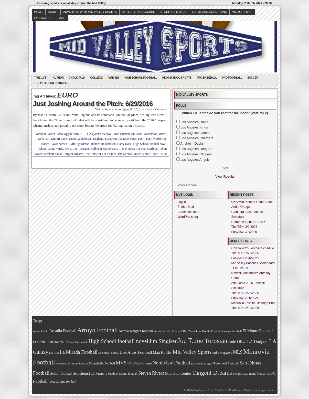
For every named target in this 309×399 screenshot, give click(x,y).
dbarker (114, 109)
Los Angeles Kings (194, 127)
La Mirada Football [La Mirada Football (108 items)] (79, 352)
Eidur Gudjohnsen (80, 139)
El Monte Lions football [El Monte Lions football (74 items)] (49, 342)
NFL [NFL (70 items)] (130, 363)
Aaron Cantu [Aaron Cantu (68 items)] (40, 331)
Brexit (163, 134)
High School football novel (149, 144)
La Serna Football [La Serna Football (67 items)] (108, 352)
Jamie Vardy (55, 148)
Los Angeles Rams (194, 122)
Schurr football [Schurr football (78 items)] (61, 373)
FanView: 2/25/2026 (245, 298)
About (53, 11)
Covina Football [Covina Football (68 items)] (232, 331)
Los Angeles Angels (194, 159)
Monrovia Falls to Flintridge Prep (253, 303)
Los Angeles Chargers (196, 138)
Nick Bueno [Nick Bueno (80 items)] (143, 363)
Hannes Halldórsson (103, 144)
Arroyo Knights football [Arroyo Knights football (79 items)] (136, 331)
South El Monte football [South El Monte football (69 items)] (122, 373)
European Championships (121, 139)
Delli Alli (43, 139)
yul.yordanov (265, 390)
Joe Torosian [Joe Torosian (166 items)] (210, 340)
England (98, 139)
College (96, 77)
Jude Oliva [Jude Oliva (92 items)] (237, 341)
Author (58, 77)
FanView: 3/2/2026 (244, 232)
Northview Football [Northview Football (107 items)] (171, 362)
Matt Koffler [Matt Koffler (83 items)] (162, 352)
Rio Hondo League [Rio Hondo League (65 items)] (201, 363)
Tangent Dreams (73, 154)
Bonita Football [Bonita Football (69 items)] (211, 331)
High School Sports (176, 77)
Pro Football (232, 77)
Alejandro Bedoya (100, 134)
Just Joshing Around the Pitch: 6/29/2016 (93, 103)
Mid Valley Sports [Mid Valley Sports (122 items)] (192, 352)
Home (38, 11)
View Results (225, 176)
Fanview (114, 77)
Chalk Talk (77, 77)
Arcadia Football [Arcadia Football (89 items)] (62, 331)
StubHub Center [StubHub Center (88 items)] (178, 373)
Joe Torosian (81, 148)
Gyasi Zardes (59, 144)
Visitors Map (242, 11)
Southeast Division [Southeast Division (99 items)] (90, 373)
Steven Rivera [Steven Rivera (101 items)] (151, 373)
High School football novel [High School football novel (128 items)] (118, 341)
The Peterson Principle (51, 83)
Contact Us (43, 17)
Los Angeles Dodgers (196, 149)
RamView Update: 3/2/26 (248, 222)
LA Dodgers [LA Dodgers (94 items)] (257, 341)
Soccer (252, 77)
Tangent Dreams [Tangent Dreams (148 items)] (212, 372)
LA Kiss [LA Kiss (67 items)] (54, 352)
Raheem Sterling (146, 148)
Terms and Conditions (209, 11)
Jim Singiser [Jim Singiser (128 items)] (163, 341)
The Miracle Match (129, 154)
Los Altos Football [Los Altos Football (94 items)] (136, 352)
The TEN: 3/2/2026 (244, 227)
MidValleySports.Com (200, 390)
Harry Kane (124, 144)
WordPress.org (188, 217)
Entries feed (186, 207)
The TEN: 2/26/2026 (245, 253)
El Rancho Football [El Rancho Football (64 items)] (77, 342)
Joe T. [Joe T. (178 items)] (185, 340)
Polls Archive (187, 185)
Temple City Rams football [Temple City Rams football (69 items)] (249, 373)
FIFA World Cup (156, 139)
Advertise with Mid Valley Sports (90, 11)
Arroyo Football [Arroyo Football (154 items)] (97, 330)
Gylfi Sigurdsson (78, 144)
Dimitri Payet (59, 139)
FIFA (141, 139)
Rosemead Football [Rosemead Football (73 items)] (226, 363)
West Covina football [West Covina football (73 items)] (62, 381)
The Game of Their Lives (100, 154)
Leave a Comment (156, 109)
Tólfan (163, 154)
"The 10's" (41, 77)
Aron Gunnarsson (124, 134)
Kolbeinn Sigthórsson (103, 148)
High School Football (140, 77)
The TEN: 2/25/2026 (245, 293)
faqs (61, 17)
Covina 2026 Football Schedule (252, 248)
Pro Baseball (207, 77)
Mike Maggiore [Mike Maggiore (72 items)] (222, 352)
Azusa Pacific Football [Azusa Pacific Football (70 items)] (168, 331)
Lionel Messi (127, 148)
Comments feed (188, 212)
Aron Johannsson (146, 134)
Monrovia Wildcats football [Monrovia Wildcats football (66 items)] (72, 363)
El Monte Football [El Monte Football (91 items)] (258, 331)
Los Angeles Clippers (196, 154)
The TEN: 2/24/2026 (245, 308)
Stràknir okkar (53, 154)
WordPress (235, 390)
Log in (182, 202)
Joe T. (68, 148)
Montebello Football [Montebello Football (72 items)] (102, 363)
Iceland (41, 148)
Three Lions (150, 154)
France (45, 144)
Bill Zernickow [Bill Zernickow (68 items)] (192, 331)
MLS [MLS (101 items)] (237, 352)
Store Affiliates (174, 11)
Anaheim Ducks (192, 143)
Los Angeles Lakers (194, 133)
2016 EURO (80, 134)
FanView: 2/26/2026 (245, 258)
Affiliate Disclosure (138, 11)
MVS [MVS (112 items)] (121, 362)
